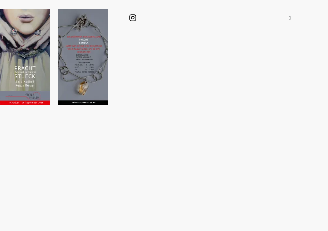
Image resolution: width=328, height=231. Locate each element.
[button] (289, 18)
